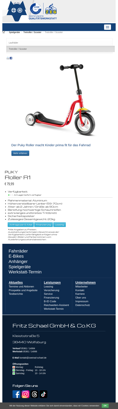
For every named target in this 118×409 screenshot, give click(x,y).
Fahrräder (18, 251)
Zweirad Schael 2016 (3, 31)
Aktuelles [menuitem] (16, 282)
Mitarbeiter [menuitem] (81, 286)
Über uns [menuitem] (80, 297)
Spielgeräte (14, 32)
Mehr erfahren (20, 153)
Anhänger (18, 261)
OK (105, 405)
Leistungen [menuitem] (52, 282)
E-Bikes (16, 256)
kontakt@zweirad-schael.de (33, 357)
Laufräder (13, 42)
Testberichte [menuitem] (16, 293)
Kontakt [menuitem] (79, 290)
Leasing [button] (59, 224)
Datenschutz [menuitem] (82, 305)
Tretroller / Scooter (32, 32)
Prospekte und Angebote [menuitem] (23, 290)
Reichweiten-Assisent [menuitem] (56, 305)
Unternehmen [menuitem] (85, 282)
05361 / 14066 (30, 351)
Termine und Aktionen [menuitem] (21, 286)
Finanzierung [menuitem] (51, 297)
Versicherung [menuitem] (51, 290)
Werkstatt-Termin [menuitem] (54, 308)
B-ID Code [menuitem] (50, 301)
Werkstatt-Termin (25, 271)
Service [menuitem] (48, 293)
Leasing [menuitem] (48, 286)
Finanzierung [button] (43, 224)
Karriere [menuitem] (80, 293)
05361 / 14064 (28, 348)
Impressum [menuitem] (81, 301)
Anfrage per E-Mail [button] (20, 224)
